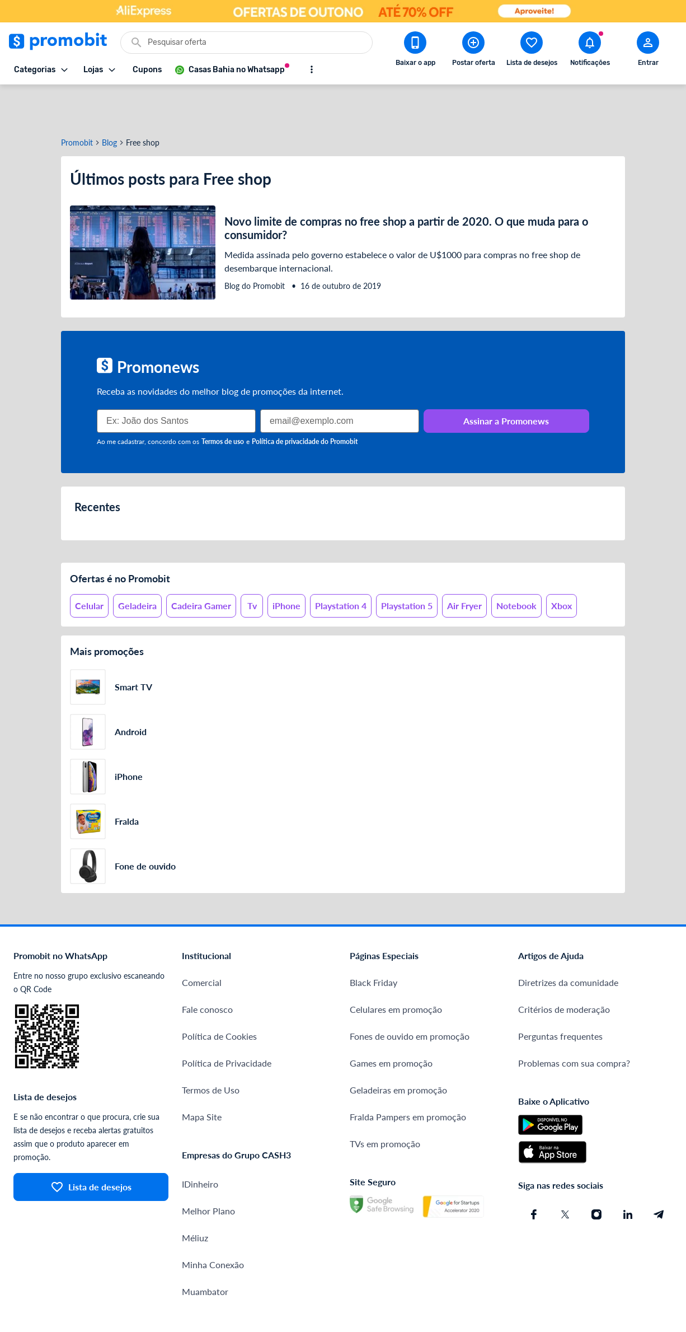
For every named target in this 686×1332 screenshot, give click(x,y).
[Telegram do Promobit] (659, 1174)
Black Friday (373, 942)
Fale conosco (207, 969)
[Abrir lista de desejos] (531, 51)
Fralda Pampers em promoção (408, 1076)
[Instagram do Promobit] (596, 1174)
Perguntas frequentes (560, 995)
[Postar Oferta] (473, 51)
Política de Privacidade (226, 1022)
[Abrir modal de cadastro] (648, 51)
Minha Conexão (213, 1224)
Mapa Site (202, 1076)
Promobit (77, 102)
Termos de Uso (210, 1049)
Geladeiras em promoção (398, 1049)
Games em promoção (391, 1022)
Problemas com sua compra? (574, 1022)
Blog (109, 102)
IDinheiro (200, 1143)
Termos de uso (222, 401)
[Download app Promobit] (415, 51)
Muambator (205, 1251)
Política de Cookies (219, 995)
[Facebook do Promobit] (533, 1174)
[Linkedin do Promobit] (627, 1174)
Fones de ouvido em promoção (409, 995)
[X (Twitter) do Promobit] (565, 1174)
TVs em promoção (385, 1103)
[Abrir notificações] (590, 51)
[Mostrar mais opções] (311, 69)
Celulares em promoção (396, 969)
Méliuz (195, 1197)
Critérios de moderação (564, 969)
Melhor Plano (208, 1170)
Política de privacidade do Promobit (305, 401)
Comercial (202, 942)
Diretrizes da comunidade (568, 942)
